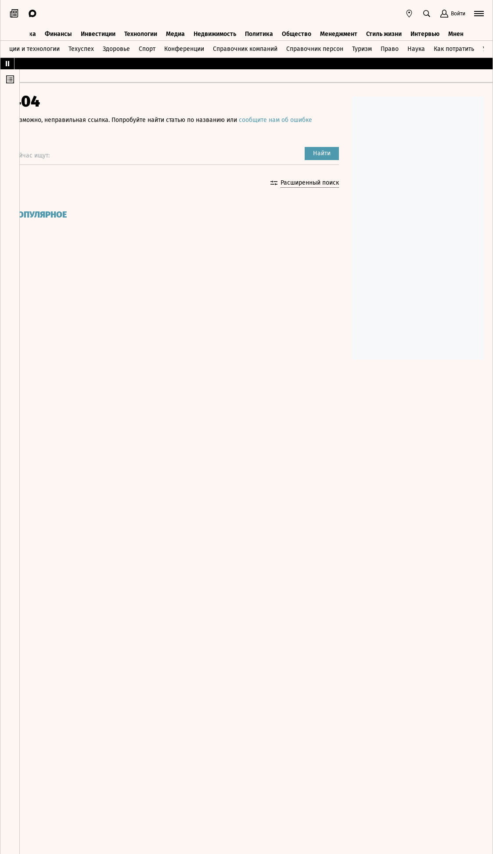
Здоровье (116, 45)
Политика (259, 29)
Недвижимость (215, 29)
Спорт (147, 45)
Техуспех (81, 45)
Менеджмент (338, 29)
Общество (296, 29)
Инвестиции (98, 29)
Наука (416, 45)
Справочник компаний (245, 45)
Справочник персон (314, 45)
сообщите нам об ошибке (292, 120)
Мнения (459, 29)
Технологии (140, 29)
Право (390, 45)
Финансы (58, 29)
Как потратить (454, 45)
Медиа (175, 29)
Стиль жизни (384, 29)
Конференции (184, 45)
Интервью (424, 29)
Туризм (362, 45)
